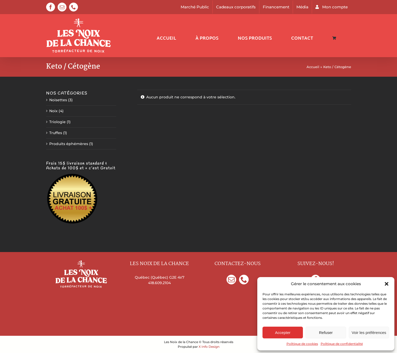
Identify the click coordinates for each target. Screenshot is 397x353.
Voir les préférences (369, 332)
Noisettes (58, 100)
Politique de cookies (302, 344)
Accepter (282, 332)
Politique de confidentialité (342, 344)
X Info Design (209, 347)
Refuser (326, 332)
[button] (386, 283)
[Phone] (244, 279)
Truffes (55, 132)
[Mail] (231, 279)
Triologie (57, 121)
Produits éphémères (68, 143)
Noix (53, 111)
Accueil (313, 67)
